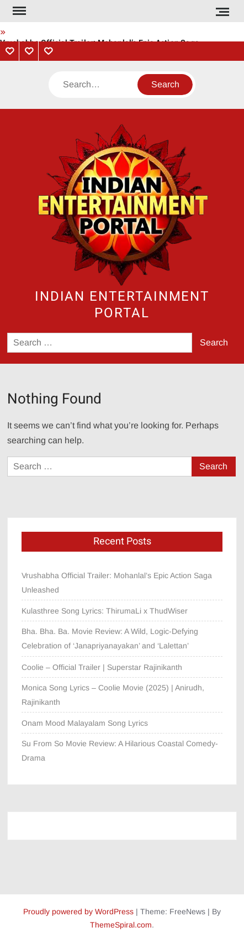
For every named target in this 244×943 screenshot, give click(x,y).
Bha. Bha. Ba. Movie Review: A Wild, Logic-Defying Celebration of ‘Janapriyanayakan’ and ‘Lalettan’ (110, 638)
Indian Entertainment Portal (122, 305)
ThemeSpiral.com (121, 924)
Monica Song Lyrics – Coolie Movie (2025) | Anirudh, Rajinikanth (113, 694)
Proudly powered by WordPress (78, 911)
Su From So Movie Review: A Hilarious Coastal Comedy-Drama (120, 750)
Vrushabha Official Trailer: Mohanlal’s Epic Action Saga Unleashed (117, 582)
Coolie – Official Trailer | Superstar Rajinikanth (103, 667)
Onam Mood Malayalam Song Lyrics (85, 723)
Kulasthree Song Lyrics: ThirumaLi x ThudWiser (105, 610)
